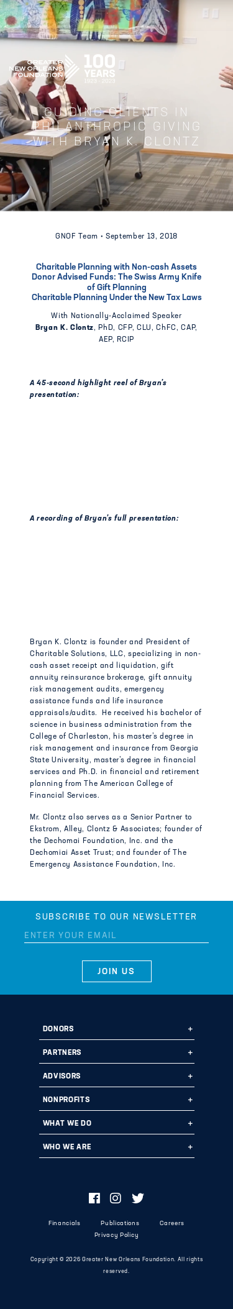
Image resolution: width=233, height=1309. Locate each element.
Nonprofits (66, 1100)
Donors (58, 1029)
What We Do (67, 1124)
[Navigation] (213, 66)
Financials (64, 1223)
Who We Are (67, 1147)
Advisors (62, 1076)
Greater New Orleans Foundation (62, 64)
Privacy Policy (116, 1235)
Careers (172, 1223)
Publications (120, 1223)
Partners (62, 1053)
